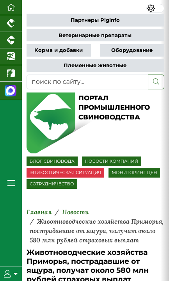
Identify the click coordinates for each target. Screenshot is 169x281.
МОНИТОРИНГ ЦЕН (134, 172)
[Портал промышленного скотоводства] (11, 40)
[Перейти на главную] (11, 7)
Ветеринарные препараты (95, 35)
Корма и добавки (58, 50)
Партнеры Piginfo (95, 20)
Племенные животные (95, 65)
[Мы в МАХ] (11, 91)
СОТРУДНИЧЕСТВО (52, 184)
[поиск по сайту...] (87, 82)
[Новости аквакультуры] (11, 56)
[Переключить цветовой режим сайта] (155, 8)
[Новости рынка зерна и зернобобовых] (11, 73)
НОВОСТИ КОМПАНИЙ (111, 161)
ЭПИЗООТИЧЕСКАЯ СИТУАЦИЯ (65, 172)
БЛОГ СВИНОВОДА (52, 161)
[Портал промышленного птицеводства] (11, 23)
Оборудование (132, 50)
